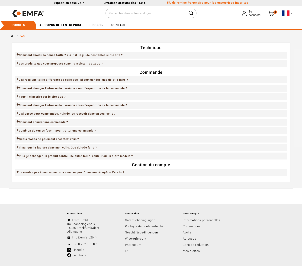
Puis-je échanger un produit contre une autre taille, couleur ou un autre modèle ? (76, 156)
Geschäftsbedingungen (141, 232)
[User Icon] (252, 13)
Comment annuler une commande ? (43, 122)
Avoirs (187, 232)
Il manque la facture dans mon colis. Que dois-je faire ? (58, 147)
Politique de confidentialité (144, 226)
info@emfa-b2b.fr (84, 237)
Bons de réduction (196, 245)
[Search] (191, 13)
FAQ (128, 251)
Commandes (192, 226)
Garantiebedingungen (140, 220)
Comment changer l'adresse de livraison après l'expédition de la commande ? (73, 105)
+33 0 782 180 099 (85, 244)
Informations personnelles (201, 220)
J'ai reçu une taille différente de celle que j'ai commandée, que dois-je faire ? (73, 79)
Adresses (189, 238)
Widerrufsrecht (135, 238)
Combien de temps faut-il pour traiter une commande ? (57, 130)
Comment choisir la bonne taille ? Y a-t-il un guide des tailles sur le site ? (71, 55)
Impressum (133, 245)
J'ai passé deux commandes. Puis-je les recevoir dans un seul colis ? (67, 113)
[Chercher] (146, 13)
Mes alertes (191, 251)
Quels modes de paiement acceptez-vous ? (49, 139)
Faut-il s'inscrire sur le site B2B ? (42, 96)
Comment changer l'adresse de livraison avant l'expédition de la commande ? (73, 88)
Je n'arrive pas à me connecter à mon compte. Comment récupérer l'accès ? (71, 172)
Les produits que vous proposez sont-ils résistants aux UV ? (61, 63)
